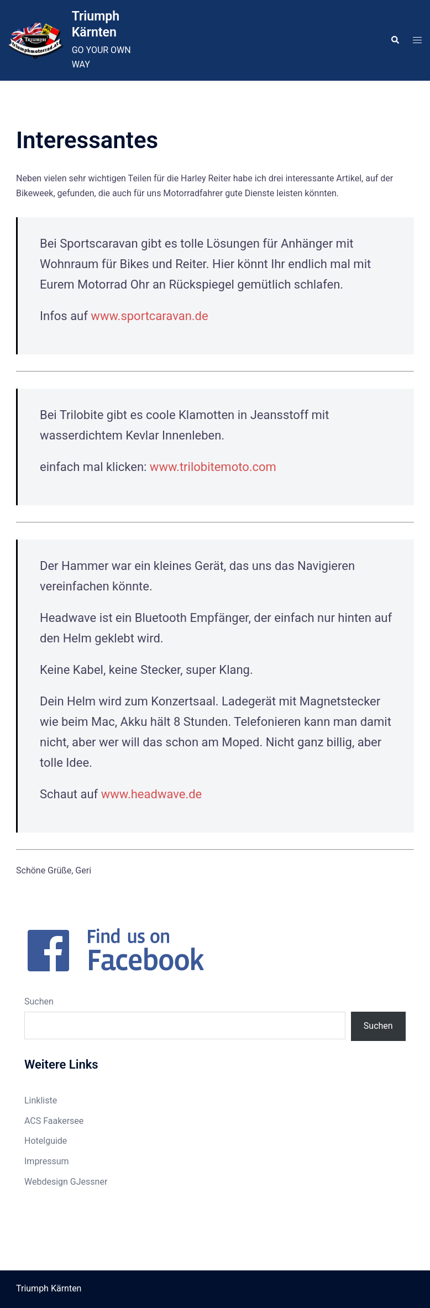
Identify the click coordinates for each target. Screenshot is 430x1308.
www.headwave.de (151, 794)
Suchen (39, 1001)
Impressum (46, 1161)
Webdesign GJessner (65, 1181)
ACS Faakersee (53, 1121)
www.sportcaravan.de (149, 316)
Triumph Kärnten (95, 24)
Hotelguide (45, 1141)
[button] (394, 40)
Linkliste (40, 1100)
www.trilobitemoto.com (213, 467)
